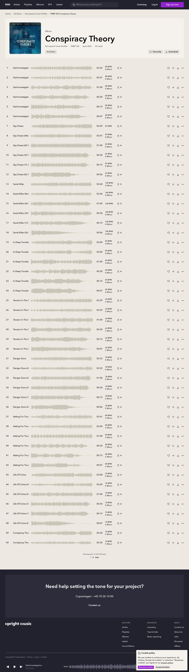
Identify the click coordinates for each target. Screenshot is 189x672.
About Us (178, 632)
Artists (125, 627)
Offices (177, 646)
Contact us (179, 627)
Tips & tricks (152, 632)
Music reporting (154, 637)
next (97, 557)
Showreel (178, 641)
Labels (125, 641)
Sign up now (172, 4)
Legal (37, 657)
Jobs (176, 637)
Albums (125, 637)
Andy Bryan (30, 668)
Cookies (44, 657)
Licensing (151, 627)
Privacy (29, 657)
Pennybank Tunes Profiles (56, 46)
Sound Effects (128, 646)
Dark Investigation (34, 665)
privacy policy (167, 663)
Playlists (125, 632)
